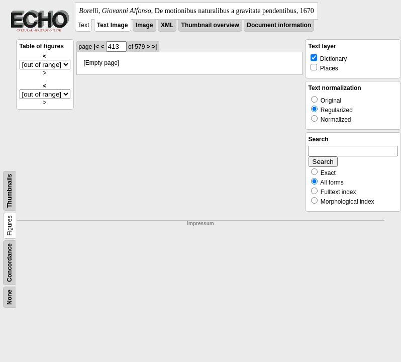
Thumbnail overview (210, 25)
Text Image (112, 25)
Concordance (9, 262)
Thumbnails (9, 191)
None (9, 297)
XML (167, 25)
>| (154, 46)
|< (96, 46)
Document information (279, 25)
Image (144, 25)
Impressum (200, 223)
